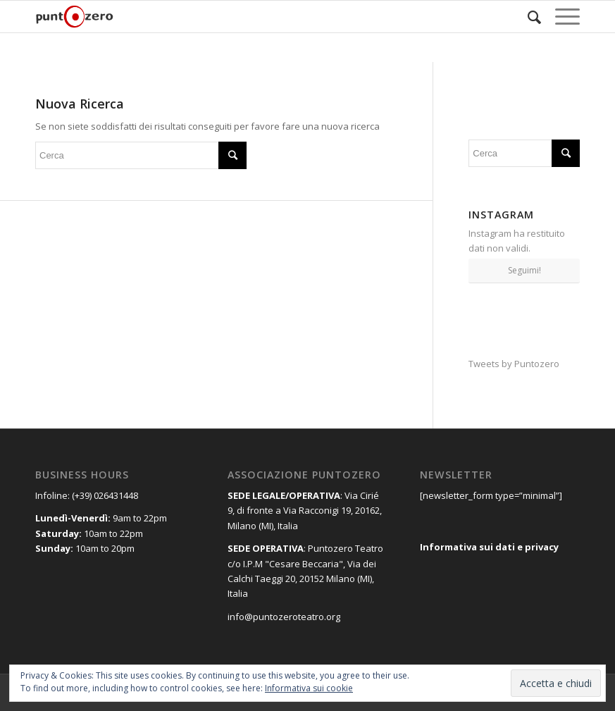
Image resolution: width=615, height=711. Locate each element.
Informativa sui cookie (309, 688)
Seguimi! (524, 270)
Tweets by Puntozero (513, 363)
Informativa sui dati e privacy (489, 546)
